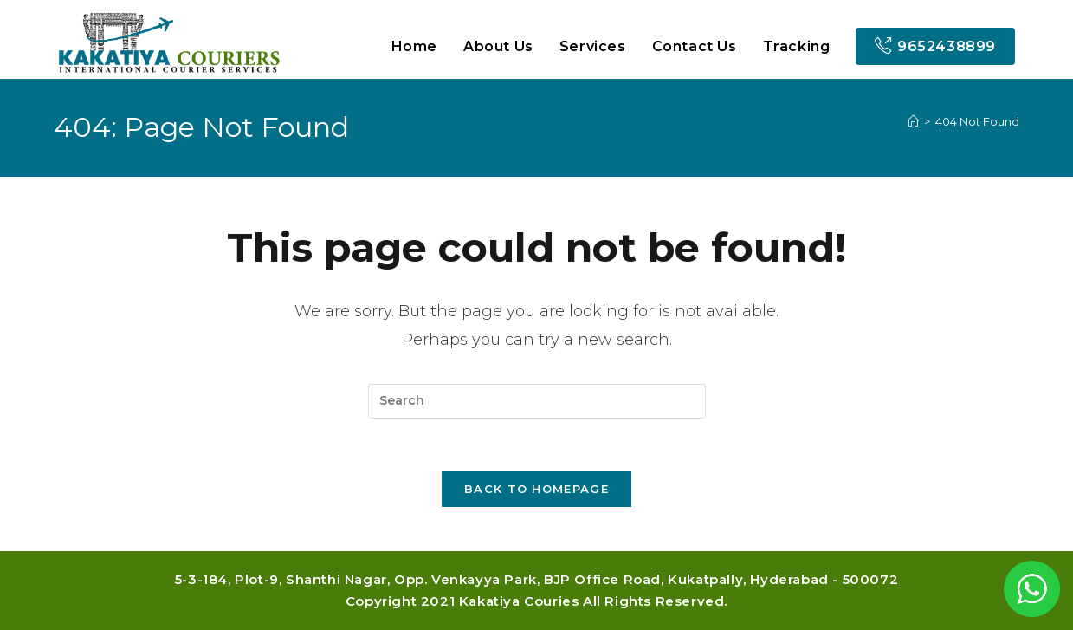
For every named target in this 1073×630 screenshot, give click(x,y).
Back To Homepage (536, 489)
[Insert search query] (537, 401)
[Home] (913, 121)
